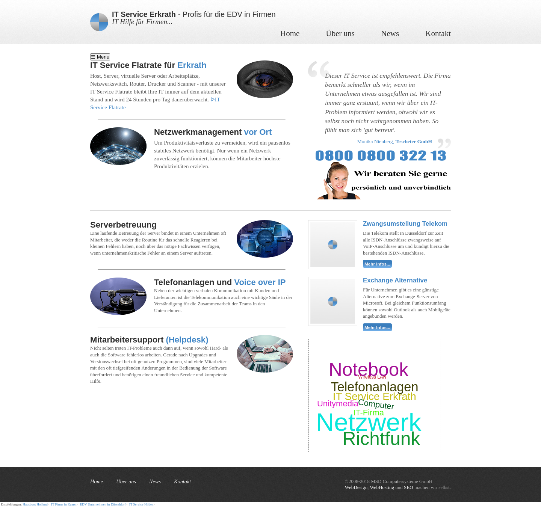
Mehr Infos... (377, 263)
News (390, 33)
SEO (408, 487)
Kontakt (438, 33)
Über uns (340, 33)
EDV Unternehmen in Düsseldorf (103, 504)
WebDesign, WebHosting (369, 487)
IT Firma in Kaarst (64, 504)
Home (289, 33)
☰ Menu (100, 57)
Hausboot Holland (35, 504)
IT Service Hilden (141, 504)
